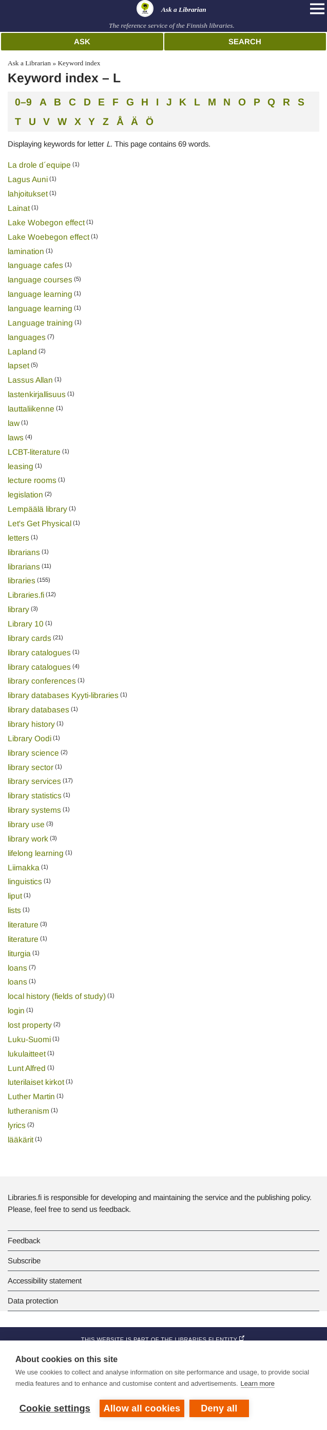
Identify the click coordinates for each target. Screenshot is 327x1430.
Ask (82, 41)
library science (33, 752)
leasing (20, 466)
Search (244, 41)
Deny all (219, 1408)
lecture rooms (32, 480)
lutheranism (28, 1110)
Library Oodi (29, 738)
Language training (40, 322)
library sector (30, 767)
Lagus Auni (28, 179)
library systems (34, 810)
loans (17, 967)
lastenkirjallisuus (37, 394)
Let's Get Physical (39, 523)
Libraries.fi (26, 595)
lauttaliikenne (31, 408)
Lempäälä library (37, 509)
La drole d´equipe (39, 164)
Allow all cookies (142, 1408)
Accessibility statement (45, 1280)
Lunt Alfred (27, 1068)
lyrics (17, 1125)
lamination (26, 251)
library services (34, 781)
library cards (29, 638)
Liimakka (24, 867)
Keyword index (78, 63)
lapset (18, 365)
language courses (40, 279)
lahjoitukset (28, 193)
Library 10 (26, 623)
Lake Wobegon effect (46, 222)
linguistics (25, 881)
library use (26, 824)
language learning (40, 294)
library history (31, 724)
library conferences (42, 680)
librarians (24, 552)
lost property (30, 1025)
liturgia (19, 953)
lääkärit (20, 1139)
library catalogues (39, 652)
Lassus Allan (30, 380)
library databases (38, 709)
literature (23, 924)
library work (28, 838)
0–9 (23, 101)
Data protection (33, 1300)
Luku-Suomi (29, 1039)
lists (14, 910)
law (14, 423)
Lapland (22, 351)
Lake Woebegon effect (48, 237)
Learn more (258, 1383)
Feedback (24, 1240)
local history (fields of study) (57, 996)
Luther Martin (31, 1096)
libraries (21, 580)
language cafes (35, 265)
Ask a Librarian (29, 63)
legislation (25, 494)
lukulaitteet (27, 1053)
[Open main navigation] (317, 9)
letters (18, 537)
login (16, 1010)
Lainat (19, 208)
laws (16, 437)
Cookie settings (55, 1408)
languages (27, 337)
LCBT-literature (34, 452)
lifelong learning (36, 853)
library (18, 609)
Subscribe (24, 1260)
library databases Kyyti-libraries (63, 695)
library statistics (35, 795)
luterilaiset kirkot (36, 1082)
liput (15, 895)
